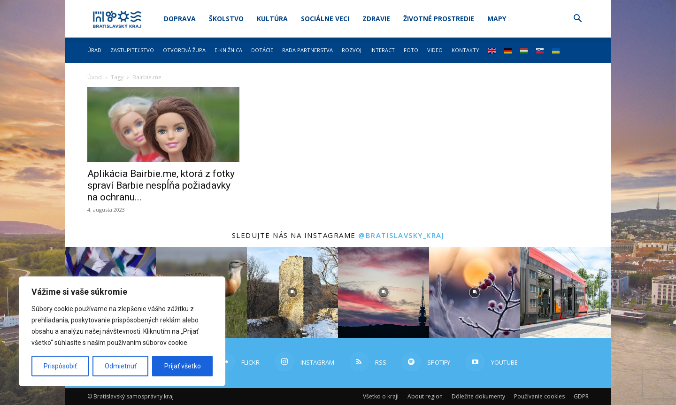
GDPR (581, 396)
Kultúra (272, 18)
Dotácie (262, 49)
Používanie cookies (539, 396)
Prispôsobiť (60, 366)
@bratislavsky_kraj (401, 235)
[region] (122, 331)
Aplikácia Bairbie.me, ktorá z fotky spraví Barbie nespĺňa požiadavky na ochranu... (161, 185)
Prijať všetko (182, 366)
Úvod (94, 77)
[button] (577, 19)
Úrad (94, 49)
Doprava (180, 18)
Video (435, 49)
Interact (382, 49)
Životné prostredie (438, 18)
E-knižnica (228, 49)
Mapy (496, 18)
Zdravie (376, 18)
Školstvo (226, 18)
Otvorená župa (184, 49)
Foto (411, 49)
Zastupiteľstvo (132, 49)
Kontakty (465, 49)
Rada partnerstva (307, 49)
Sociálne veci (325, 18)
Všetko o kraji (381, 396)
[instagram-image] (292, 292)
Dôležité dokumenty (478, 396)
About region (425, 396)
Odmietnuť (121, 366)
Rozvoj (351, 49)
